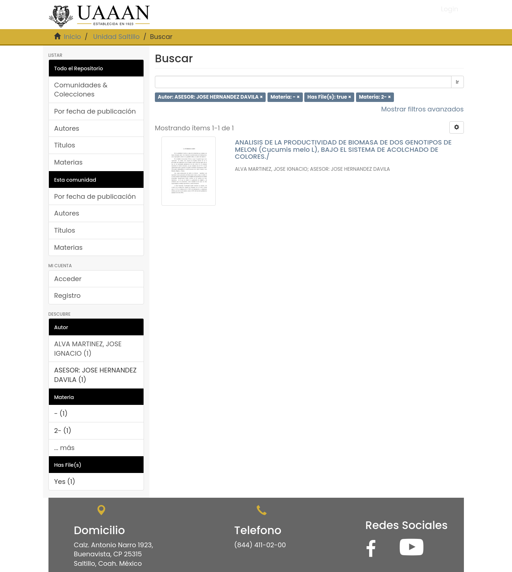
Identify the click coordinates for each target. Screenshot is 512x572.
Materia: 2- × (375, 97)
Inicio (72, 36)
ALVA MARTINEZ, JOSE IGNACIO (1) (88, 348)
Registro (67, 295)
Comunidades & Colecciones (81, 89)
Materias (68, 162)
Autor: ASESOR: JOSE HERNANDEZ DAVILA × (210, 97)
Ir (457, 82)
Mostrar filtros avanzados (422, 109)
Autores (66, 128)
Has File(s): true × (329, 97)
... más (64, 447)
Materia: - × (285, 97)
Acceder (68, 278)
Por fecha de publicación (95, 111)
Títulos (64, 145)
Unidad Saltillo (116, 36)
